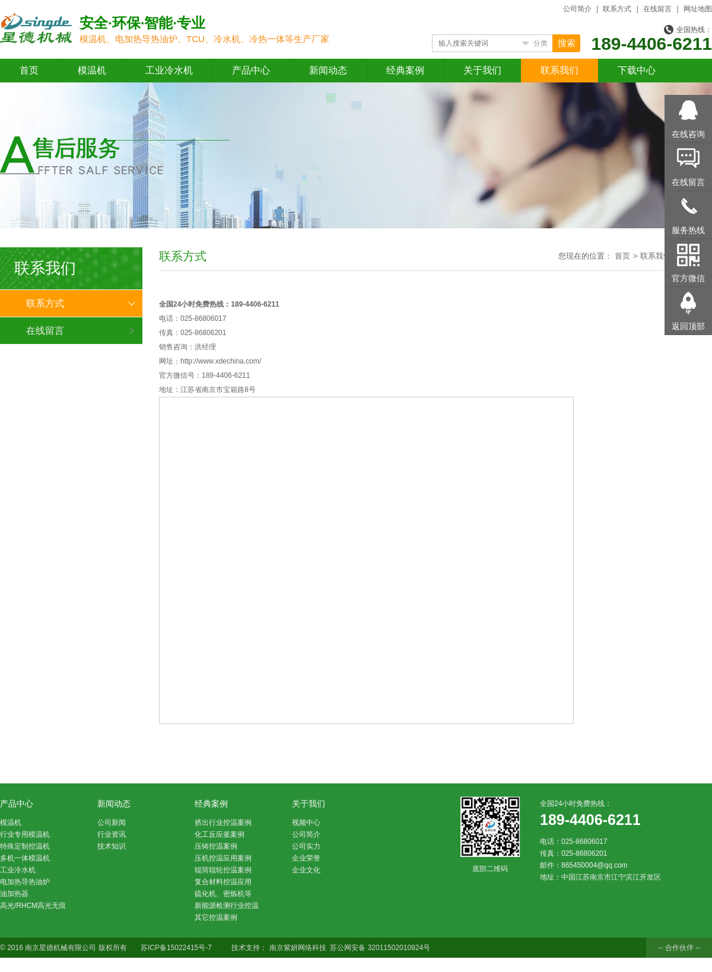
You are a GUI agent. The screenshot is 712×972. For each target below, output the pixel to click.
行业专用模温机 (25, 834)
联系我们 (559, 70)
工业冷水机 (169, 70)
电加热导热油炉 (25, 882)
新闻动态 (328, 70)
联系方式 (617, 9)
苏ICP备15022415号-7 (176, 948)
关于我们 (482, 70)
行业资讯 (111, 834)
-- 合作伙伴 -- (679, 948)
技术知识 (111, 846)
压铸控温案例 (216, 846)
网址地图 (698, 9)
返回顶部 (688, 326)
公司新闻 (111, 822)
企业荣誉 (306, 858)
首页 (29, 70)
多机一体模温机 (25, 858)
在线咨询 (688, 134)
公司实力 (306, 846)
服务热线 (688, 230)
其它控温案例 (216, 917)
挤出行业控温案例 (223, 822)
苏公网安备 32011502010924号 (380, 948)
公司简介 (577, 9)
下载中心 (637, 70)
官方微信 (688, 278)
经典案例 (405, 70)
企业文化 (306, 870)
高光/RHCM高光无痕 (33, 905)
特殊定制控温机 (25, 846)
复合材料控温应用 (223, 882)
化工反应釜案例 (219, 834)
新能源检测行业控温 (227, 905)
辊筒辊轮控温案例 (223, 870)
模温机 (92, 70)
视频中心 (306, 822)
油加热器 (14, 894)
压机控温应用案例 (223, 858)
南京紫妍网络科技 (298, 948)
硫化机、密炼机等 (223, 894)
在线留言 (657, 9)
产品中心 (251, 70)
